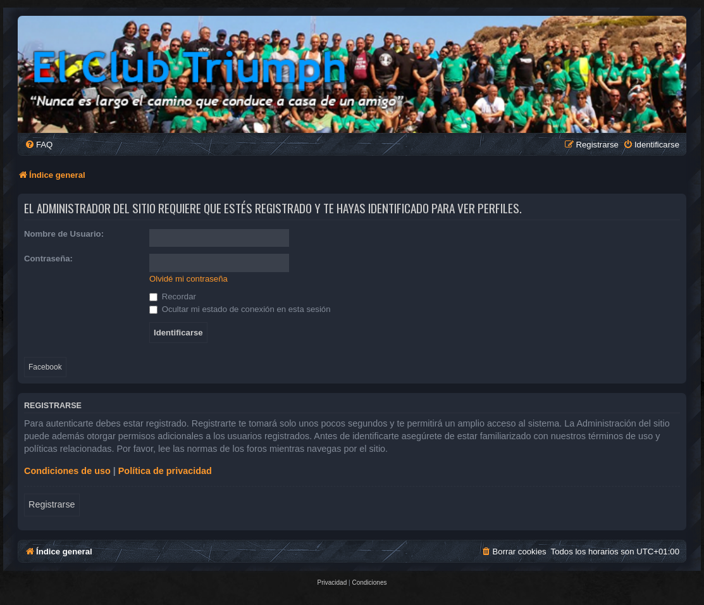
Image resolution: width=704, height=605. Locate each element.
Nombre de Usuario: (64, 234)
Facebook (45, 367)
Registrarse (51, 504)
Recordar (172, 296)
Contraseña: (48, 258)
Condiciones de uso (67, 471)
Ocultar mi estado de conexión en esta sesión (240, 309)
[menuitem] (38, 144)
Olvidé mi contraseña (188, 279)
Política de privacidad (165, 471)
